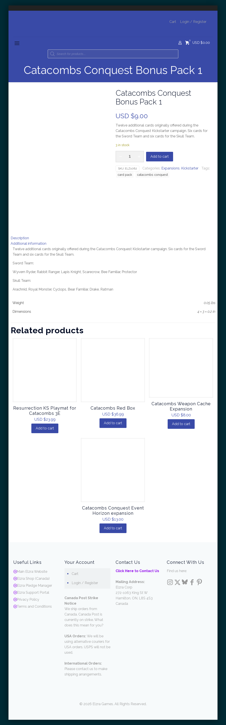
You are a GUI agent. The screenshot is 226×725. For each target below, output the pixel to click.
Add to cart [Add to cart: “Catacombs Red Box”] (113, 423)
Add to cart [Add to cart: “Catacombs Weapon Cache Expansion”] (181, 424)
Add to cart (159, 156)
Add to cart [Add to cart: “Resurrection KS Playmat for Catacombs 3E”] (45, 428)
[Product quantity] (130, 156)
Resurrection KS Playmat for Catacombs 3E (44, 410)
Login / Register (193, 22)
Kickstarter (189, 168)
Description (20, 238)
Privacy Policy (28, 599)
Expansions (170, 168)
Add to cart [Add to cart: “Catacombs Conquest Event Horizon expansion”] (113, 528)
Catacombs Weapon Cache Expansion (181, 406)
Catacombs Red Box (113, 407)
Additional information (28, 243)
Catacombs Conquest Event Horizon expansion (113, 510)
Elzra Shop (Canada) (33, 578)
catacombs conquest (152, 174)
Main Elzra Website (32, 571)
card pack (125, 174)
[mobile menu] (17, 43)
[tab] (113, 238)
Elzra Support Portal (33, 592)
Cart (172, 22)
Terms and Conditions (34, 606)
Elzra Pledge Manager (34, 585)
